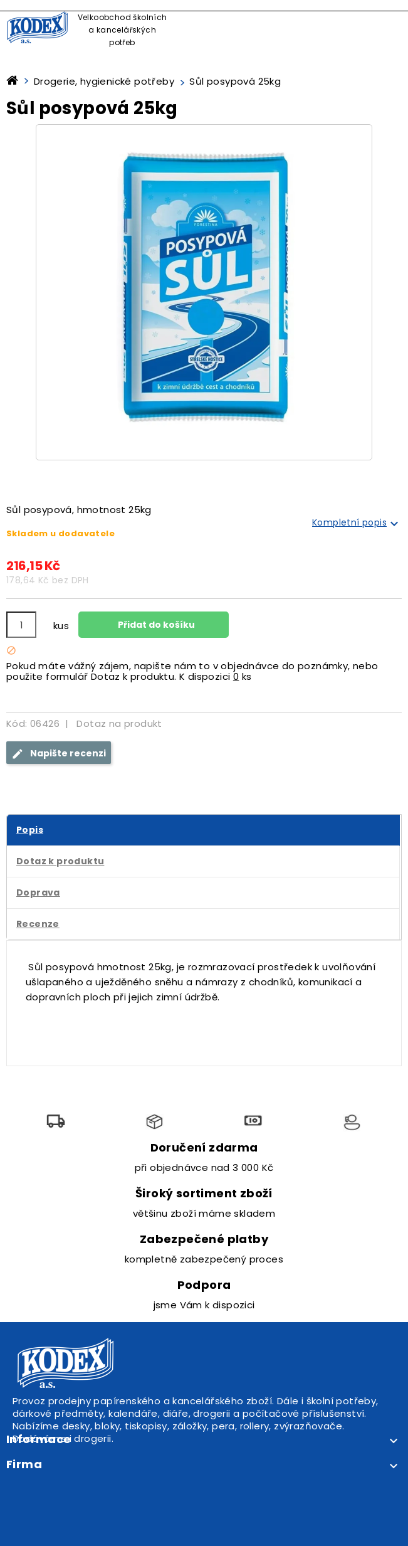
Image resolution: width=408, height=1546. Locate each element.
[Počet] (21, 625)
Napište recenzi (58, 753)
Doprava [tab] (38, 892)
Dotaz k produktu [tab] (60, 861)
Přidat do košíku (155, 624)
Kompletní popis (357, 523)
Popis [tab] (29, 829)
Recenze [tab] (38, 924)
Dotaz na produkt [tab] (119, 723)
